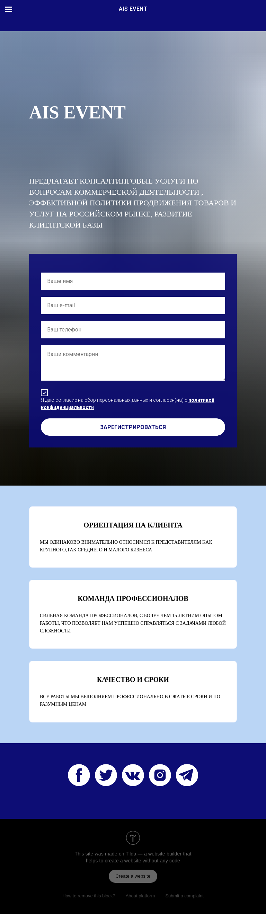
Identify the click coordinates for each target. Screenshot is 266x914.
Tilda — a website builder (154, 854)
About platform (140, 895)
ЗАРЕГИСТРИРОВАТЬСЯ (133, 427)
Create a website (133, 876)
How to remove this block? (88, 895)
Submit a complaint (184, 895)
